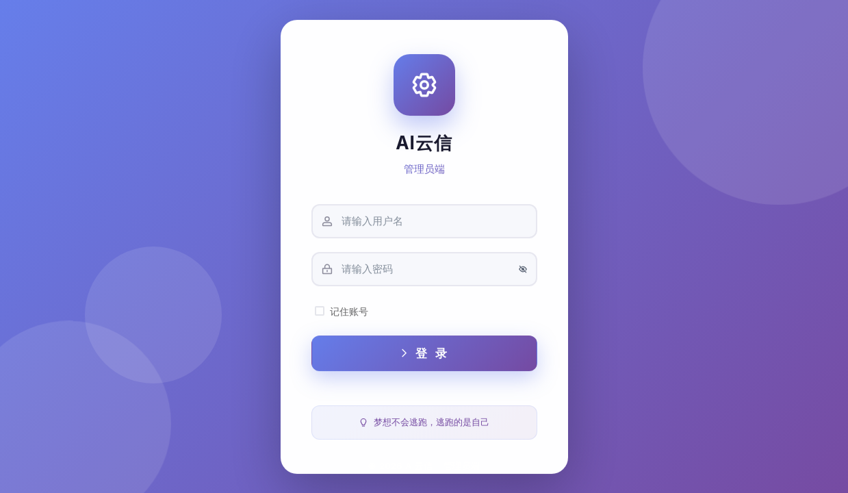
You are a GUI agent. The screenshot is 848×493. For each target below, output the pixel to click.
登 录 (424, 358)
